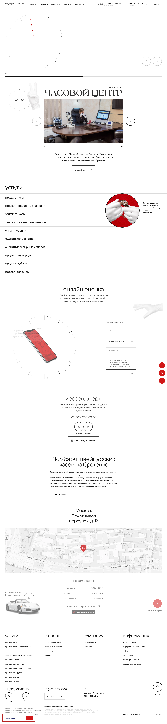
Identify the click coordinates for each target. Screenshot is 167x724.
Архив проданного (131, 659)
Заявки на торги (129, 642)
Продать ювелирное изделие (18, 646)
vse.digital (158, 714)
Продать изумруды (18, 255)
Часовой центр (90, 642)
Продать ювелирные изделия (25, 205)
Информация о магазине (133, 651)
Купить (33, 4)
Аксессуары (49, 651)
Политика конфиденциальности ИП (18, 712)
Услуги (11, 636)
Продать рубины (16, 263)
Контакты (88, 646)
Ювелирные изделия (53, 646)
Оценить (121, 374)
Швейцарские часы (52, 642)
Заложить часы (15, 214)
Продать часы (14, 197)
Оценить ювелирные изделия (25, 247)
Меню (156, 4)
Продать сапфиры (17, 271)
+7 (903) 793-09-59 (83, 417)
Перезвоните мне (54, 696)
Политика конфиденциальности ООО (19, 708)
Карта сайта (128, 655)
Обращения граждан (132, 664)
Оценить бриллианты (19, 238)
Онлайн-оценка (15, 230)
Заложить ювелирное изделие (25, 222)
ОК (30, 718)
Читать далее (60, 494)
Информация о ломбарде (134, 646)
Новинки (48, 655)
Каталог (51, 636)
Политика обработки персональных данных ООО (23, 710)
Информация (136, 636)
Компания (79, 4)
